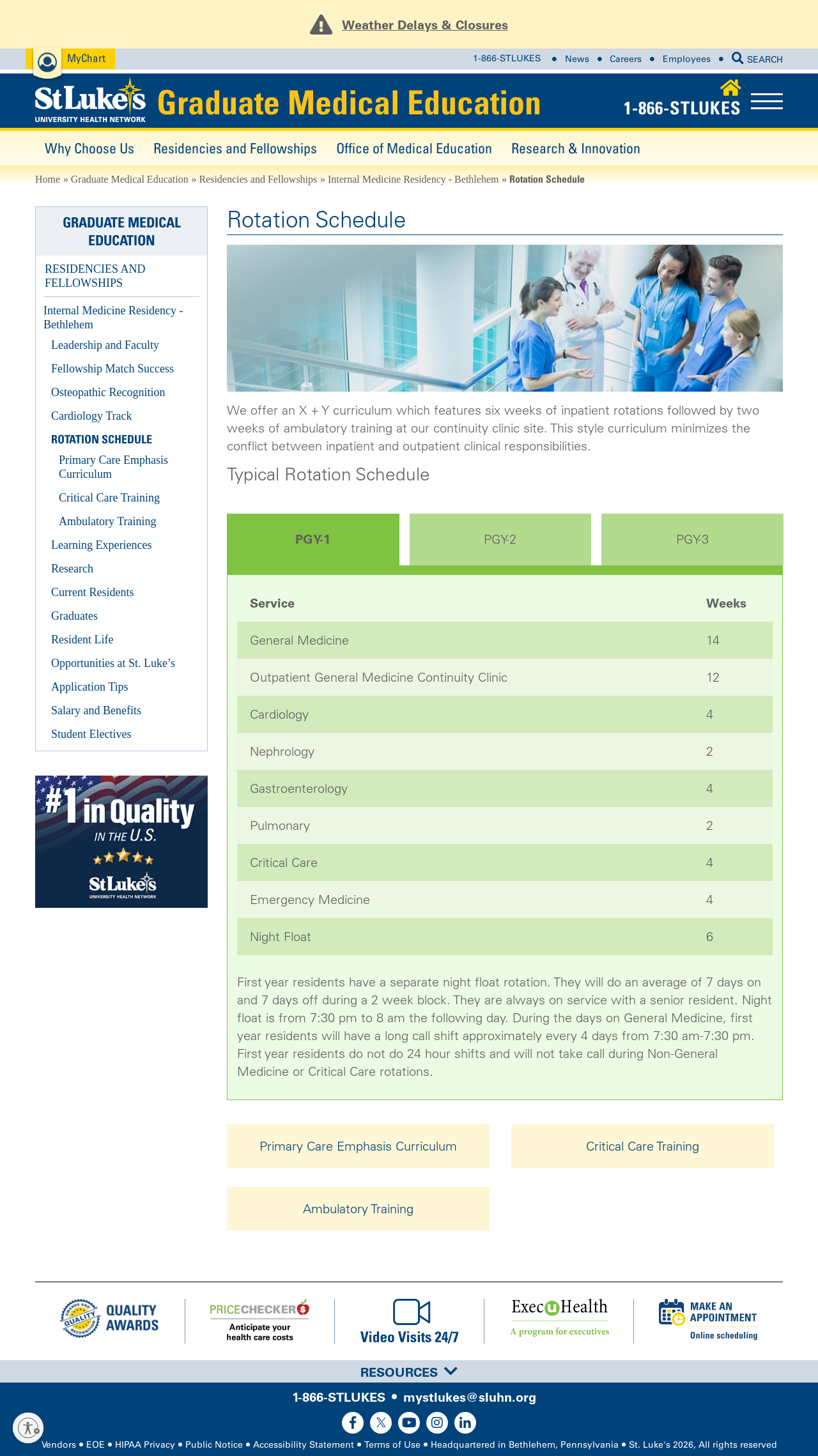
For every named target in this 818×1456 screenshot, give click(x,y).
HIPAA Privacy (145, 1444)
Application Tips (89, 686)
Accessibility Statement (303, 1444)
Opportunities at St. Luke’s (113, 663)
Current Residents (92, 592)
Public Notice (214, 1444)
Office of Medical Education (414, 148)
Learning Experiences (101, 545)
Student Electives (91, 734)
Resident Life (82, 639)
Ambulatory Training (358, 1208)
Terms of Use (392, 1444)
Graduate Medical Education (349, 102)
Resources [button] (409, 1372)
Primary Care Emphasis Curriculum (358, 1146)
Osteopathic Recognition (108, 392)
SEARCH (757, 59)
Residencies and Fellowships (235, 148)
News (577, 59)
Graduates (74, 615)
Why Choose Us (89, 148)
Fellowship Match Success (112, 368)
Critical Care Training (642, 1146)
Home (47, 179)
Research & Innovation (575, 148)
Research (72, 568)
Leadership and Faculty (105, 345)
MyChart (86, 58)
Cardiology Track (91, 416)
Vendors (59, 1444)
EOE (95, 1444)
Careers (626, 59)
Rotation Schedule (101, 439)
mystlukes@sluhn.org (469, 1397)
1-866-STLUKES (507, 59)
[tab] (409, 1371)
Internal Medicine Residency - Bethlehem (413, 179)
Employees (687, 59)
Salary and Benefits (96, 710)
